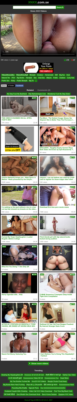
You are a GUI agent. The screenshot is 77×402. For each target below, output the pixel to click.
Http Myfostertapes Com (37, 94)
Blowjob (32, 75)
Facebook (19, 85)
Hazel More (64, 378)
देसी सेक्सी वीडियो (9, 394)
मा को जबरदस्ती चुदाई (15, 378)
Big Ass (62, 75)
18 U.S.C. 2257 (47, 400)
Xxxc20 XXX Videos (39, 381)
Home (27, 400)
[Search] (34, 7)
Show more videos (38, 363)
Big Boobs (20, 78)
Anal (68, 75)
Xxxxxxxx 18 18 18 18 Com (34, 375)
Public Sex (5, 81)
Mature (49, 78)
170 (66, 60)
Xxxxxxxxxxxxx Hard (66, 384)
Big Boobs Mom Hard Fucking (14, 384)
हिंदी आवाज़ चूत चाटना (50, 384)
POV (13, 78)
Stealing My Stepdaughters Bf (12, 375)
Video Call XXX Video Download (40, 391)
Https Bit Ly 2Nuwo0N (34, 384)
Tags (32, 400)
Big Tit (31, 81)
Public (55, 78)
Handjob (29, 78)
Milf (56, 75)
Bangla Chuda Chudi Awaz (57, 381)
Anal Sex (41, 78)
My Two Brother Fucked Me (20, 381)
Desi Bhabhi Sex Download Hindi (28, 394)
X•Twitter (11, 85)
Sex (35, 78)
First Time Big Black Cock (63, 391)
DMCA (37, 400)
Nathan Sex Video (69, 375)
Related (30, 90)
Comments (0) (43, 90)
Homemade (49, 75)
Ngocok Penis (34, 388)
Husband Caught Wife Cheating (16, 391)
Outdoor (62, 78)
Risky (13, 81)
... (36, 81)
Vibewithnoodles (8, 75)
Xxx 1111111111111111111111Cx (53, 388)
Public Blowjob (22, 81)
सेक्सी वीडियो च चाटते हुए (53, 375)
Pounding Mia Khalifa (19, 388)
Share (4, 85)
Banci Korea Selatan (49, 394)
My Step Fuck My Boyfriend (17, 94)
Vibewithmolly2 (22, 75)
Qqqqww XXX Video (65, 394)
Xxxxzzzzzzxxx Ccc (52, 378)
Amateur (40, 75)
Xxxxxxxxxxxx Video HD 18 (33, 378)
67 (73, 60)
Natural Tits (6, 78)
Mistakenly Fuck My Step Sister (59, 94)
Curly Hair (70, 78)
